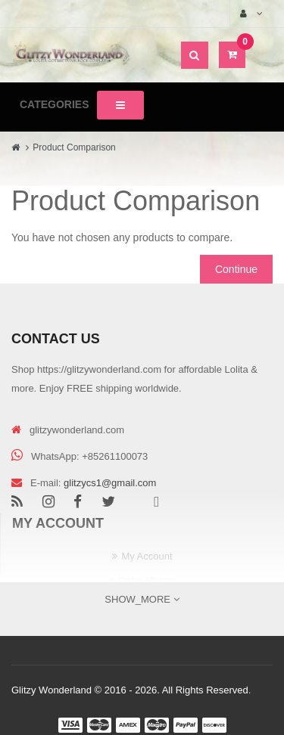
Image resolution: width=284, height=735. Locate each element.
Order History (146, 580)
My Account (146, 556)
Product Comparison (74, 147)
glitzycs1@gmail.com (110, 482)
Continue (236, 269)
